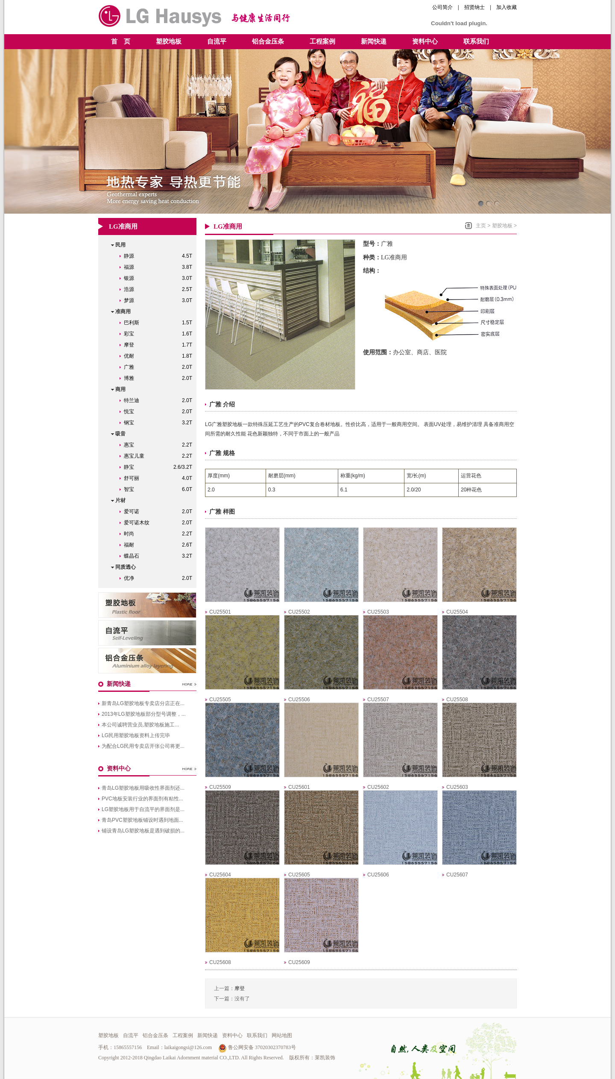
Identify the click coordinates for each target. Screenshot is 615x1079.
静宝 (160, 467)
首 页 (120, 41)
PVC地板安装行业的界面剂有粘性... (142, 799)
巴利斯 (160, 322)
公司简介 (442, 7)
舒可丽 (160, 478)
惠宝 (160, 444)
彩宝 (160, 333)
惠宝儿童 (160, 456)
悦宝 (160, 411)
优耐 (160, 356)
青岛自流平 (147, 633)
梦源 (160, 300)
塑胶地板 (502, 226)
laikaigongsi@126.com (188, 1047)
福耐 (160, 544)
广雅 (160, 367)
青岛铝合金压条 (147, 660)
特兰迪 (160, 400)
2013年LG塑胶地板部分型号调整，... (144, 714)
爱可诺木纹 (160, 522)
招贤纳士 (474, 7)
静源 (160, 256)
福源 (160, 267)
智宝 (160, 489)
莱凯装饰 (325, 1058)
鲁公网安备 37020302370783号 (257, 1047)
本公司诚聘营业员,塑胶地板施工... (140, 725)
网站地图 (282, 1035)
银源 (160, 278)
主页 (481, 226)
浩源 (160, 289)
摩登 (160, 344)
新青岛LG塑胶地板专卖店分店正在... (143, 703)
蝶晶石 (160, 556)
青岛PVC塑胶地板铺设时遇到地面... (142, 820)
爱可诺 (160, 511)
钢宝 (160, 422)
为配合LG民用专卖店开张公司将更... (143, 746)
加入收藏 (506, 7)
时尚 (160, 533)
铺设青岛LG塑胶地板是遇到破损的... (143, 831)
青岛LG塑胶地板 (147, 605)
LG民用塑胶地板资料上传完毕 (136, 735)
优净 (160, 578)
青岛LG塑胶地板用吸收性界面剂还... (143, 788)
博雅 (160, 378)
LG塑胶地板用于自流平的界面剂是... (143, 809)
